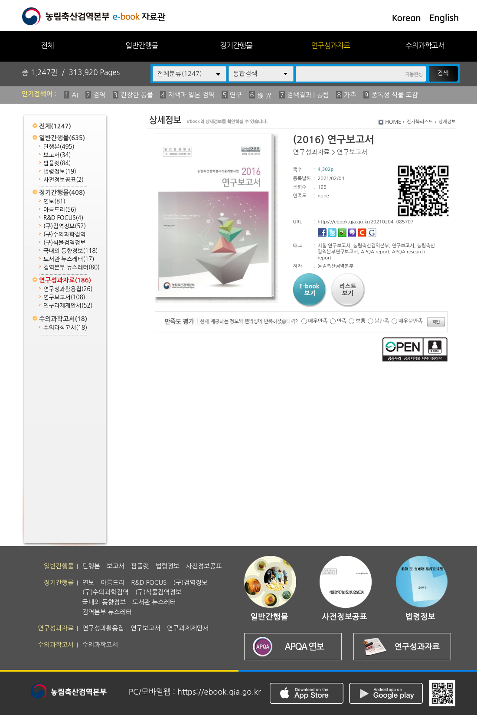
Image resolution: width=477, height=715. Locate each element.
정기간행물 (236, 45)
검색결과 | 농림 (308, 95)
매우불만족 (411, 321)
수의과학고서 (424, 45)
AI (75, 95)
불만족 (382, 321)
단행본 (59, 147)
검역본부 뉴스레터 (71, 267)
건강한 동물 (137, 95)
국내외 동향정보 (70, 251)
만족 (342, 321)
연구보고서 (64, 297)
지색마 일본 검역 (191, 95)
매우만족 (318, 321)
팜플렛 (57, 163)
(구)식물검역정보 (64, 243)
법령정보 (59, 171)
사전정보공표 (63, 180)
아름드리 (59, 210)
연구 (236, 95)
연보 (54, 201)
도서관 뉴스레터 (68, 259)
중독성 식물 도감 (394, 95)
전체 (47, 45)
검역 (99, 95)
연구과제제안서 (68, 305)
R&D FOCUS (63, 218)
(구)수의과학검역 (64, 234)
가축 (350, 95)
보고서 (57, 155)
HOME (393, 122)
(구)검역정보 (64, 226)
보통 (361, 321)
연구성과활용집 (68, 289)
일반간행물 (141, 45)
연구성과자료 (330, 45)
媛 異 (264, 95)
